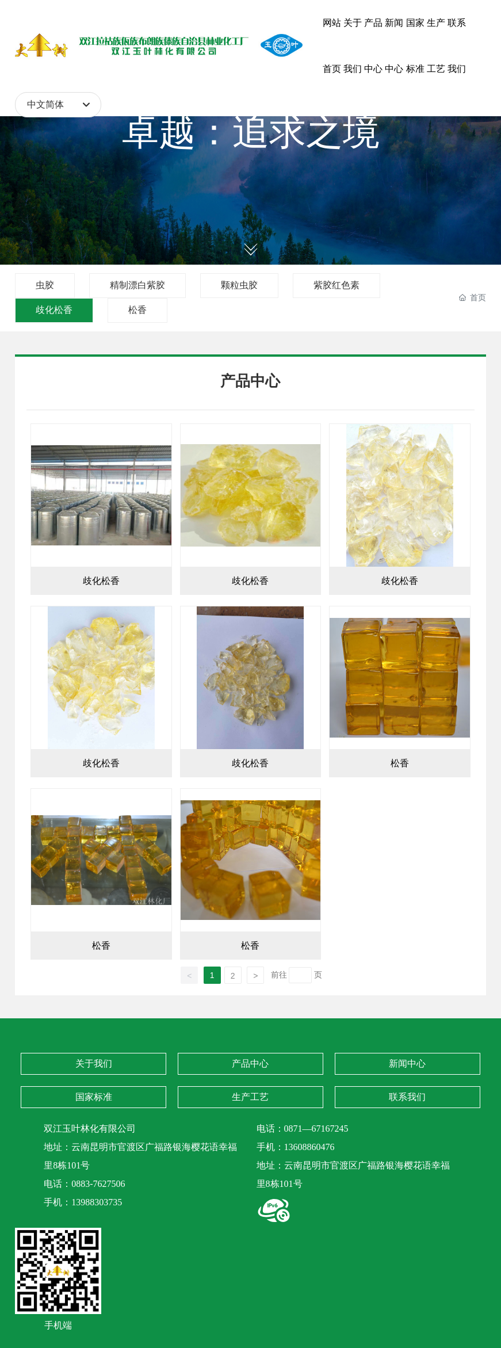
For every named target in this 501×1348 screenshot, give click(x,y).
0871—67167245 (316, 1128)
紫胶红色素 (336, 285)
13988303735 (96, 1202)
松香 (137, 309)
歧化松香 (54, 309)
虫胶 (45, 285)
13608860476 (309, 1147)
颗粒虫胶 (239, 285)
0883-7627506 (98, 1184)
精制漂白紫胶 (137, 285)
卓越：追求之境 (251, 132)
